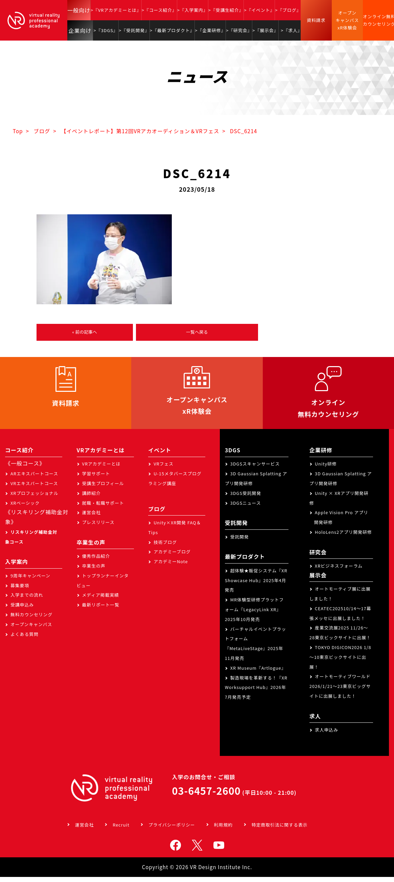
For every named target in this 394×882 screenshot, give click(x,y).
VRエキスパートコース (34, 488)
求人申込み (326, 735)
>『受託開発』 (134, 30)
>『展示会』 (265, 30)
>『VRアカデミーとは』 (116, 10)
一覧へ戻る (197, 332)
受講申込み (22, 609)
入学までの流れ (26, 600)
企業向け (80, 30)
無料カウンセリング (31, 619)
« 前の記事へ (84, 332)
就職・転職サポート (103, 508)
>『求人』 (291, 30)
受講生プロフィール (103, 488)
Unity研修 (326, 469)
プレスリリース (98, 527)
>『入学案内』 (192, 10)
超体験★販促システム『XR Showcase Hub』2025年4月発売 (256, 585)
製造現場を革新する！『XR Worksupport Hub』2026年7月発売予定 (256, 693)
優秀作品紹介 (96, 561)
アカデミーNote (171, 566)
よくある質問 (24, 639)
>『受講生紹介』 (226, 10)
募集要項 (19, 590)
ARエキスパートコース (34, 478)
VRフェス (163, 469)
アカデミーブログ (172, 557)
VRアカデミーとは (101, 469)
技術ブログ (165, 547)
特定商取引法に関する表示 (280, 830)
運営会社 (91, 517)
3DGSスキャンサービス (255, 469)
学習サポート (96, 478)
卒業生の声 (94, 571)
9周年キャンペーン (30, 580)
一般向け (78, 10)
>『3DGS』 (106, 30)
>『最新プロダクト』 (172, 30)
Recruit (121, 830)
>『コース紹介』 (159, 10)
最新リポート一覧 (100, 609)
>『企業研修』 (210, 30)
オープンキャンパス (31, 629)
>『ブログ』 (288, 10)
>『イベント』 (259, 10)
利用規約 (223, 830)
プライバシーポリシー (171, 830)
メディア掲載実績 (100, 600)
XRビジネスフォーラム (339, 571)
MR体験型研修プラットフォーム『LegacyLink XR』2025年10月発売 (254, 614)
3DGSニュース (245, 508)
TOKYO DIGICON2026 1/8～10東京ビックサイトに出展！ (340, 662)
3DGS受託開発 (245, 498)
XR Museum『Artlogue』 (258, 673)
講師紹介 (91, 498)
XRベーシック (25, 508)
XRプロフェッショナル (34, 498)
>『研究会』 (239, 30)
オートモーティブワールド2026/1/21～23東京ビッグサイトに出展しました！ (340, 691)
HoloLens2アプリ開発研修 (343, 537)
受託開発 (239, 542)
